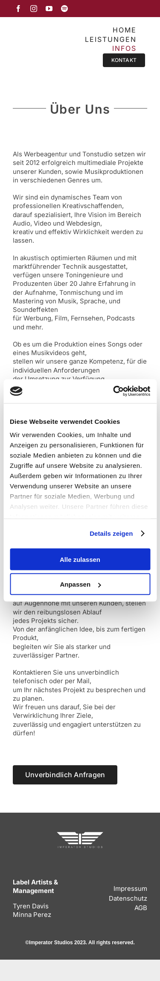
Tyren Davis (31, 906)
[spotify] (64, 8)
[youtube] (49, 8)
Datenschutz (128, 898)
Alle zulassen (80, 559)
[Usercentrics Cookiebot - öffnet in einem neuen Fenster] (114, 391)
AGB (140, 908)
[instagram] (33, 8)
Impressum (130, 888)
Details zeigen (111, 533)
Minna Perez (32, 915)
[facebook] (18, 8)
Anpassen (80, 584)
